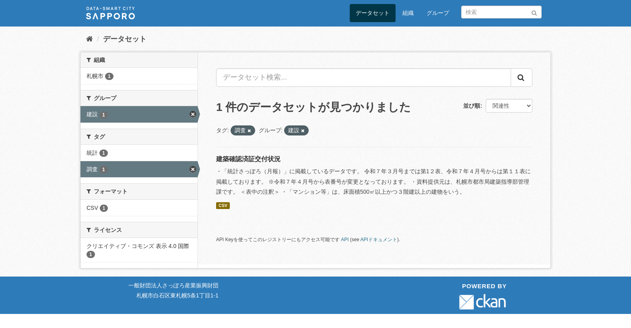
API (344, 239)
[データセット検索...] (363, 77)
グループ (438, 13)
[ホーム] (89, 39)
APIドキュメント (379, 239)
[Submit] (534, 11)
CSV (223, 205)
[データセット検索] (501, 12)
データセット (373, 13)
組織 (408, 13)
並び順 (471, 105)
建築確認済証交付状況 (248, 159)
